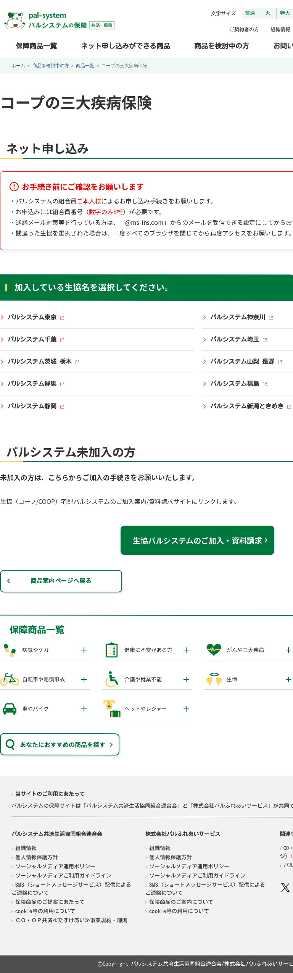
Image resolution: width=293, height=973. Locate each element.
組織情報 (280, 29)
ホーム (18, 65)
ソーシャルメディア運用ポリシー (55, 866)
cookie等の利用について (45, 911)
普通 (250, 13)
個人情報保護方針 (36, 857)
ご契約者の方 (244, 29)
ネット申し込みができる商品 (125, 45)
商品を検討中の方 (221, 45)
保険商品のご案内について (181, 902)
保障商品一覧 (36, 45)
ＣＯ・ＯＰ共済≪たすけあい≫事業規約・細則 (71, 920)
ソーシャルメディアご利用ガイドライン (63, 875)
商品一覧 (85, 65)
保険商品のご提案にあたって (50, 902)
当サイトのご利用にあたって (50, 794)
